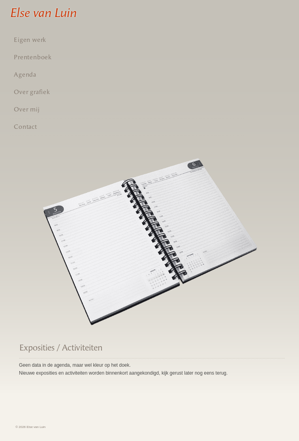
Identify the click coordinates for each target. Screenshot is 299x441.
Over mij (26, 109)
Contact (25, 126)
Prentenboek (33, 57)
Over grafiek (32, 92)
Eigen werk (30, 39)
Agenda (25, 74)
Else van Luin (43, 12)
